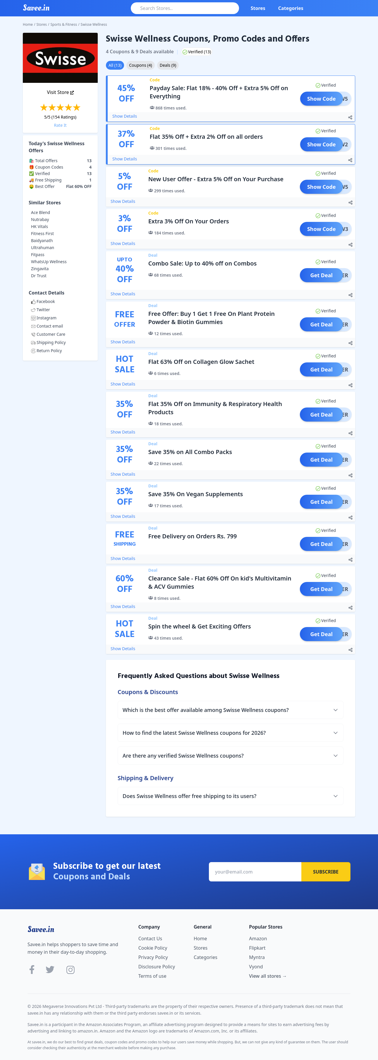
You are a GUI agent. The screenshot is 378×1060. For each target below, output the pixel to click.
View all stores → (268, 976)
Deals (168, 65)
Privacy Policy (153, 957)
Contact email (47, 326)
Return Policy (46, 350)
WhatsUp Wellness (49, 261)
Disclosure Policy (156, 966)
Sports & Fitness (64, 24)
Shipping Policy (48, 342)
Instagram (43, 318)
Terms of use (152, 976)
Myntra (257, 957)
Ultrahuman (42, 247)
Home (28, 24)
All (115, 65)
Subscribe (326, 872)
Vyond (256, 966)
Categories (290, 8)
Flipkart (257, 948)
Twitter (40, 309)
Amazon (258, 938)
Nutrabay (40, 219)
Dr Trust (39, 275)
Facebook (43, 301)
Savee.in (41, 929)
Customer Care (48, 334)
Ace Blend (40, 212)
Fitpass (37, 254)
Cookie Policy (152, 948)
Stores (258, 8)
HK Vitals (39, 226)
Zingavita (40, 268)
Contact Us (150, 938)
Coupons (140, 65)
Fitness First (42, 233)
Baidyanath (42, 240)
